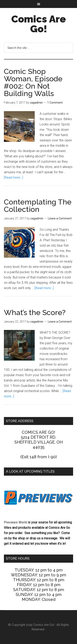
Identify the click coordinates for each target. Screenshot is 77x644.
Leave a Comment (60, 218)
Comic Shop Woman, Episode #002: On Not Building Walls (33, 82)
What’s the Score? (35, 312)
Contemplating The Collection (37, 206)
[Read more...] (13, 177)
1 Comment (55, 102)
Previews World (15, 522)
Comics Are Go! (38, 24)
